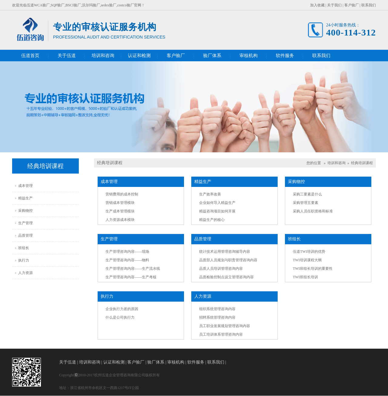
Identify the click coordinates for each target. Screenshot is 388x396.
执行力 (23, 260)
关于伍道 (67, 55)
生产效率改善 (210, 194)
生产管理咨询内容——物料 (127, 260)
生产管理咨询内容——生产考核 (130, 277)
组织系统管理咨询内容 (217, 309)
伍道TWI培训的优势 (309, 251)
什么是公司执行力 (120, 317)
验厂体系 (212, 55)
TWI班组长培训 (305, 277)
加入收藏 (317, 5)
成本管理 (25, 186)
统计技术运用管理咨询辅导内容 (224, 251)
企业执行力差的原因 (121, 309)
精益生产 (25, 198)
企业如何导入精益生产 (217, 203)
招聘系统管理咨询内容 (217, 317)
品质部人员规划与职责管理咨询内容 (228, 260)
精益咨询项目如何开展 (217, 211)
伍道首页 (30, 55)
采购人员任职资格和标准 (313, 211)
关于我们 (334, 5)
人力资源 (25, 273)
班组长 (23, 248)
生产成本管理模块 (120, 211)
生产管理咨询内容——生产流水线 (132, 268)
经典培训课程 (362, 163)
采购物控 (25, 210)
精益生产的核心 (212, 220)
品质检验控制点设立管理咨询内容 (226, 277)
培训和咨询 (103, 55)
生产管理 (25, 223)
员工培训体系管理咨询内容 (221, 334)
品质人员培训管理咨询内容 (221, 268)
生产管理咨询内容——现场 (127, 251)
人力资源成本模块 (120, 220)
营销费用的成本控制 (121, 194)
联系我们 (368, 5)
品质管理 (25, 235)
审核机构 (248, 55)
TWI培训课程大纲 (307, 260)
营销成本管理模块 (120, 203)
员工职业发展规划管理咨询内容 (224, 326)
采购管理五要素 (305, 203)
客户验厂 (351, 5)
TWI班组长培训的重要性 (313, 268)
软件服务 (285, 55)
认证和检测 (139, 55)
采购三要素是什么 (307, 194)
